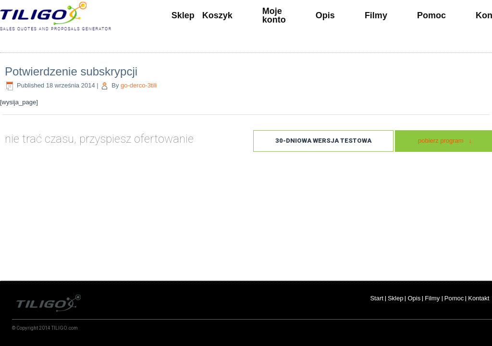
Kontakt (479, 298)
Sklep (183, 15)
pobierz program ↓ (445, 140)
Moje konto (274, 15)
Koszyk (217, 15)
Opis (325, 15)
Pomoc (431, 15)
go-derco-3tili (139, 85)
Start (376, 298)
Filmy (376, 15)
